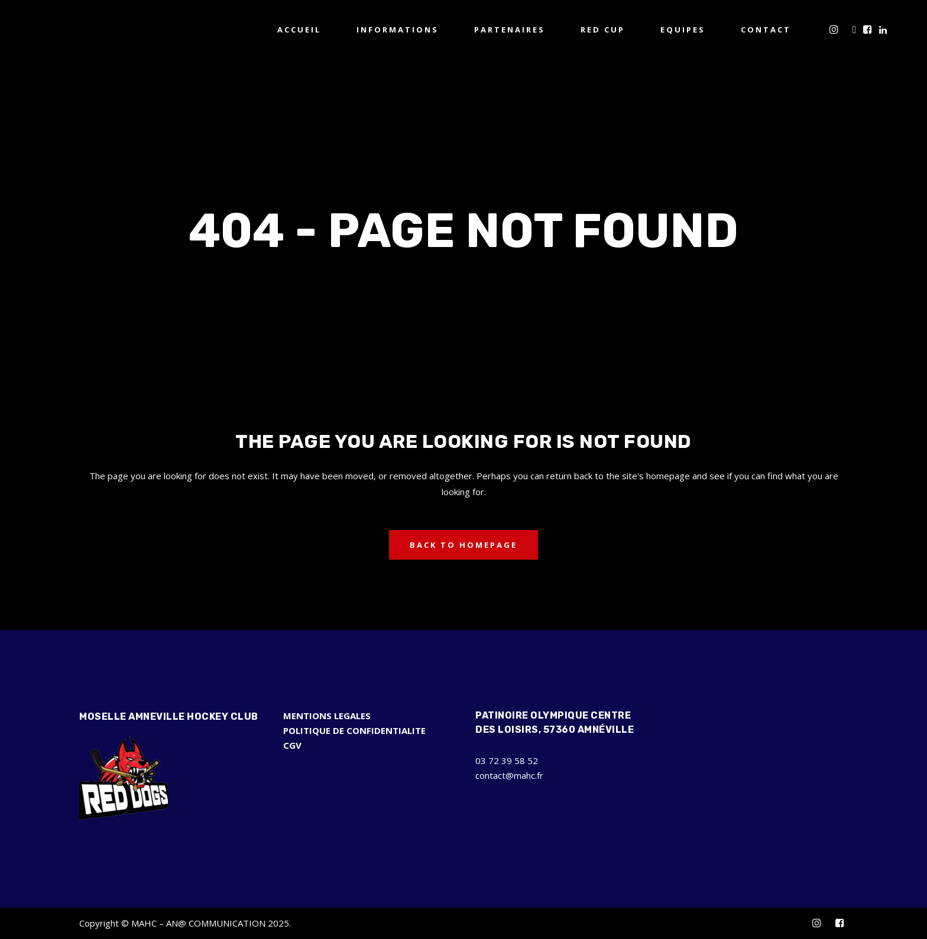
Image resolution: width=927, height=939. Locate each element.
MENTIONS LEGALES (327, 716)
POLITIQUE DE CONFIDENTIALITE (354, 730)
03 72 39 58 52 (506, 760)
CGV (292, 745)
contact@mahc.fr (509, 775)
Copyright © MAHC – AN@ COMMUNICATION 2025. (185, 923)
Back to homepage (463, 545)
